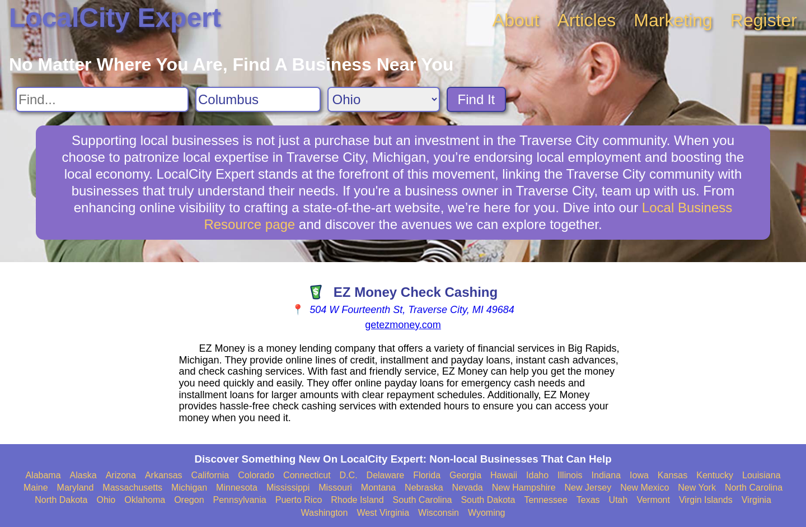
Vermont (653, 500)
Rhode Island (357, 500)
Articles (586, 20)
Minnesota (236, 487)
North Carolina (753, 487)
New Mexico (644, 487)
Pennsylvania (239, 500)
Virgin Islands (706, 500)
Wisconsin (438, 512)
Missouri (335, 487)
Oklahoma (144, 500)
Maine (36, 487)
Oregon (189, 500)
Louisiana (761, 475)
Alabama (42, 475)
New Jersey (588, 487)
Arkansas (163, 475)
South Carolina (422, 500)
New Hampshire (524, 487)
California (210, 475)
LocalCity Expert (115, 17)
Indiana (606, 475)
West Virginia (383, 512)
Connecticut (307, 475)
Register (763, 20)
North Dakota (61, 500)
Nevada (467, 487)
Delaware (386, 475)
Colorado (256, 475)
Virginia (756, 500)
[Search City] (258, 99)
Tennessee (545, 500)
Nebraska (424, 487)
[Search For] (102, 99)
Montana (378, 487)
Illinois (569, 475)
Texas (588, 500)
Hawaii (503, 475)
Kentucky (714, 475)
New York (697, 487)
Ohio (105, 500)
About (516, 20)
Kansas (672, 475)
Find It (476, 99)
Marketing (673, 20)
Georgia (465, 475)
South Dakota (488, 500)
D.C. (349, 475)
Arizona (121, 475)
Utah (618, 500)
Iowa (639, 475)
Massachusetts (132, 487)
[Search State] (383, 99)
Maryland (75, 487)
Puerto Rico (298, 500)
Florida (427, 475)
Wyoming (486, 512)
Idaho (537, 475)
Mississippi (288, 487)
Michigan (189, 487)
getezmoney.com (403, 324)
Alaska (83, 475)
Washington (324, 512)
